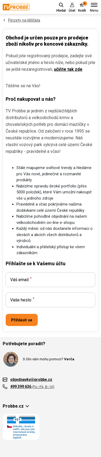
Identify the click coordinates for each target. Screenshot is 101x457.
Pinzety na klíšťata (24, 20)
